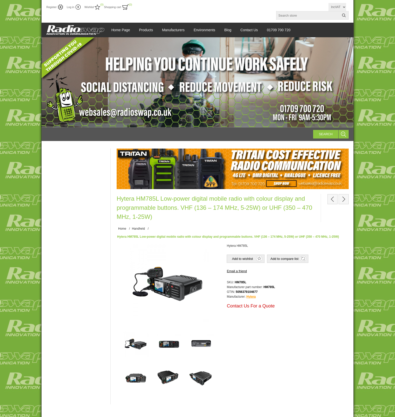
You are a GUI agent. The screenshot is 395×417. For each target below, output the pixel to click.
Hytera (251, 296)
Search (326, 134)
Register (51, 7)
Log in (70, 7)
